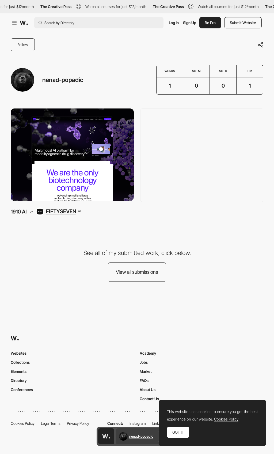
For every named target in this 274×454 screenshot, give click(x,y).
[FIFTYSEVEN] (58, 211)
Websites (18, 353)
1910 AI (19, 211)
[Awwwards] (24, 23)
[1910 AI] (72, 154)
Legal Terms (50, 423)
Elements (18, 371)
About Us (147, 389)
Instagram (138, 423)
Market (146, 371)
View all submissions (137, 272)
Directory (19, 380)
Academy (148, 353)
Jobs (144, 362)
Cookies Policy (23, 423)
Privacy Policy (78, 423)
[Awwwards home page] (106, 436)
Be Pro (210, 22)
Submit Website (243, 22)
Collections (20, 362)
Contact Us (149, 398)
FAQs (144, 380)
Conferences (22, 389)
